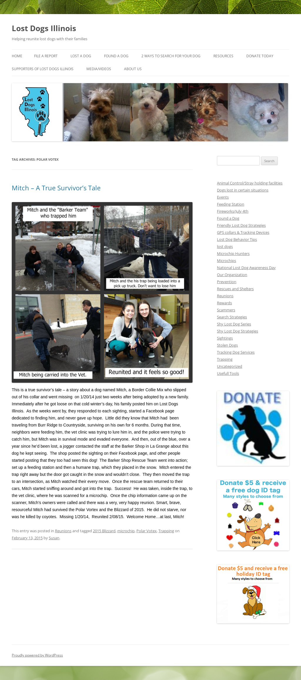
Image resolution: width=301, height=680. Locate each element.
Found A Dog (116, 55)
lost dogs (225, 246)
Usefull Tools (228, 373)
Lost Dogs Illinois (44, 28)
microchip (126, 530)
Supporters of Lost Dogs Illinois (42, 68)
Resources (223, 55)
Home (17, 55)
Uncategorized (229, 366)
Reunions (63, 530)
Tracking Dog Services (236, 352)
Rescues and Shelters (235, 288)
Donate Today (259, 55)
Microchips (226, 260)
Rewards (224, 302)
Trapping (166, 530)
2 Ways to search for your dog (170, 55)
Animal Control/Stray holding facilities (249, 183)
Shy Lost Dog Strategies (237, 331)
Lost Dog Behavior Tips (237, 239)
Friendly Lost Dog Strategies (241, 225)
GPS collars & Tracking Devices (243, 232)
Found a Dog (228, 218)
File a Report (46, 55)
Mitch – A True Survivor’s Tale (56, 187)
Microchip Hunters (233, 253)
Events (223, 197)
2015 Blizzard (104, 530)
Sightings (225, 338)
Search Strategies (232, 317)
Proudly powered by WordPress (37, 655)
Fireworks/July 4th (232, 211)
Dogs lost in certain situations (242, 190)
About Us (133, 68)
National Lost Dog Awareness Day (246, 267)
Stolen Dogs (227, 345)
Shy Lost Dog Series (234, 324)
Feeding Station (230, 204)
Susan (54, 537)
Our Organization (232, 274)
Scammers (226, 310)
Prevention (226, 281)
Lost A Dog (81, 55)
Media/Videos (98, 68)
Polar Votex (146, 530)
